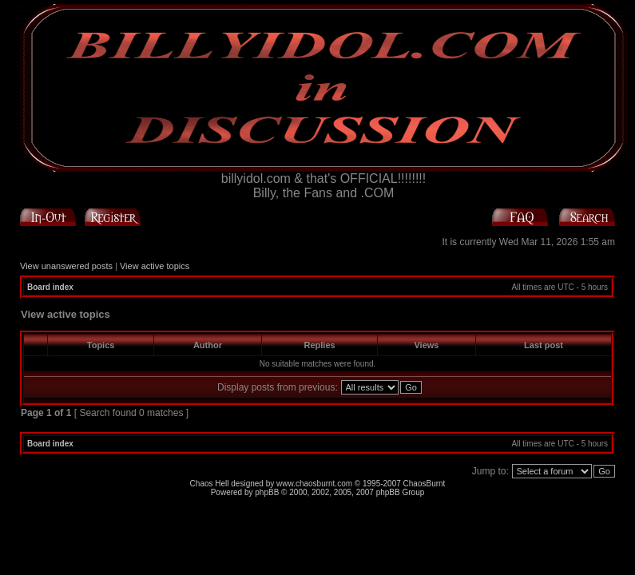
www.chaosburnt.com (314, 483)
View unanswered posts (66, 266)
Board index (50, 287)
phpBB (267, 492)
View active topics (154, 266)
